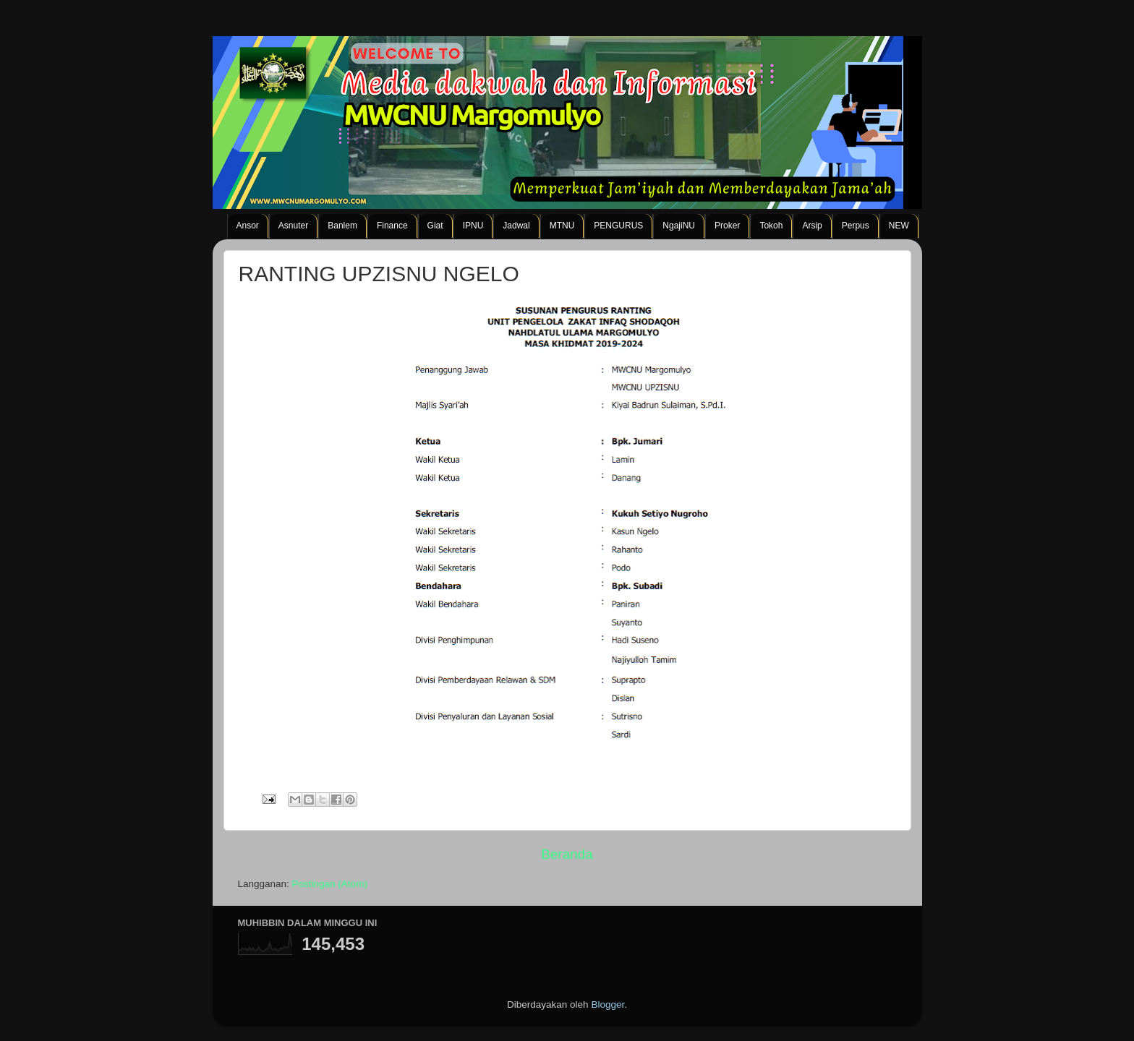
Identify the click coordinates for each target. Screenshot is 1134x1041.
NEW (899, 225)
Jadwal (516, 225)
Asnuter (293, 225)
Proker (727, 225)
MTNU (562, 225)
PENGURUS (618, 225)
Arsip (812, 225)
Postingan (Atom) (329, 883)
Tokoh (771, 225)
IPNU (473, 225)
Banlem (342, 225)
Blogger (607, 1004)
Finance (392, 225)
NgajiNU (678, 225)
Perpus (855, 225)
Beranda (566, 854)
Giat (435, 225)
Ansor (247, 225)
